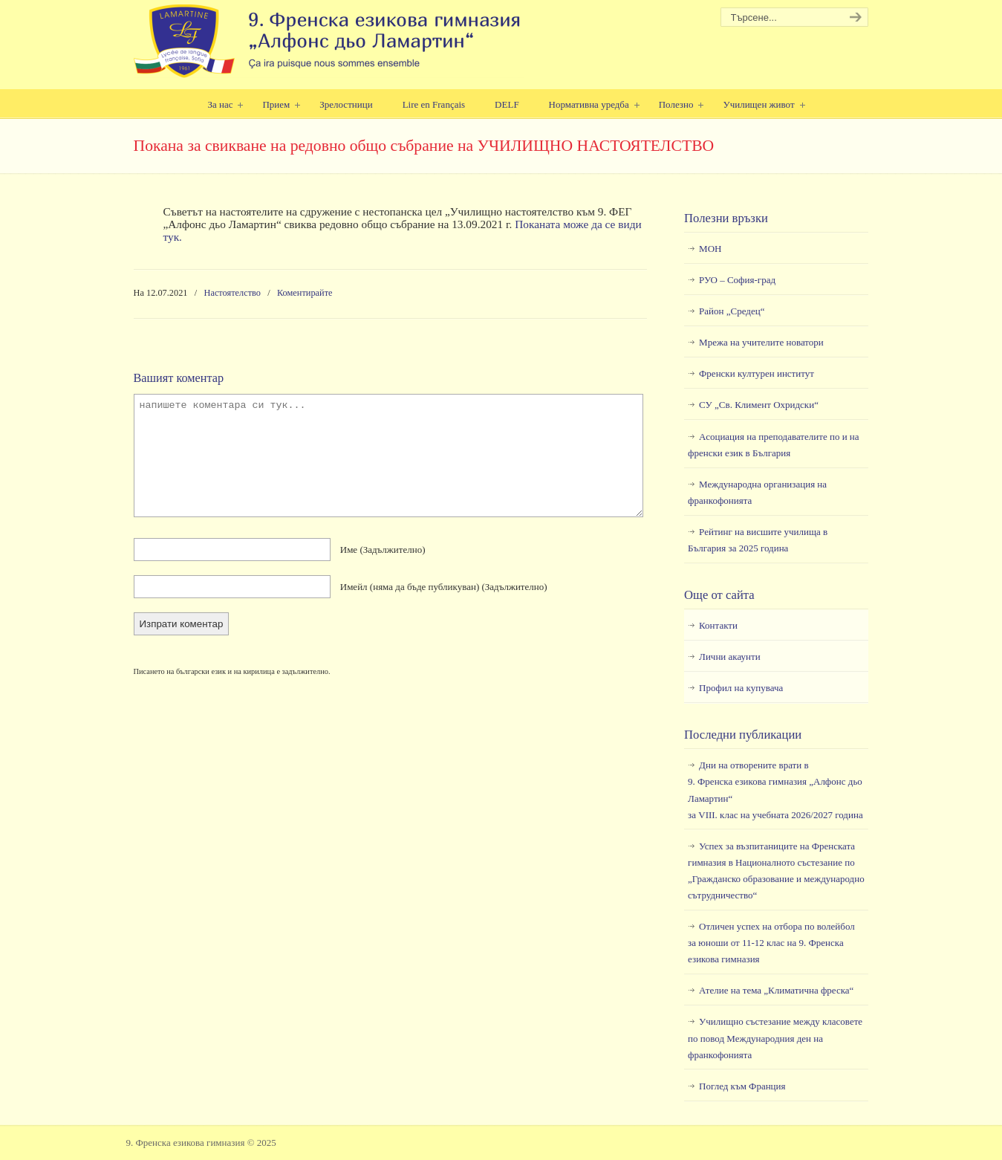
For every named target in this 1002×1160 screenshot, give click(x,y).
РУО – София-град (737, 279)
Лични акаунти (730, 656)
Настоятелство (232, 293)
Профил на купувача (741, 687)
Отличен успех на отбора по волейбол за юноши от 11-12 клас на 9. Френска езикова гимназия (771, 943)
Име (383, 549)
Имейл (443, 586)
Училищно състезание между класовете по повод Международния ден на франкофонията (775, 1038)
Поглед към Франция (742, 1086)
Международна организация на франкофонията (757, 492)
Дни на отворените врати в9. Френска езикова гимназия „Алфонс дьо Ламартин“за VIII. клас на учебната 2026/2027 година (775, 789)
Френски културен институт (756, 373)
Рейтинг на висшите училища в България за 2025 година (757, 540)
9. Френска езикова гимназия (329, 41)
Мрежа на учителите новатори (761, 342)
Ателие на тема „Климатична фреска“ (776, 990)
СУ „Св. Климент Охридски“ (759, 404)
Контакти (718, 625)
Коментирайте (305, 293)
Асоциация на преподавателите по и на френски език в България (773, 445)
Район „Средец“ (731, 311)
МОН (710, 248)
